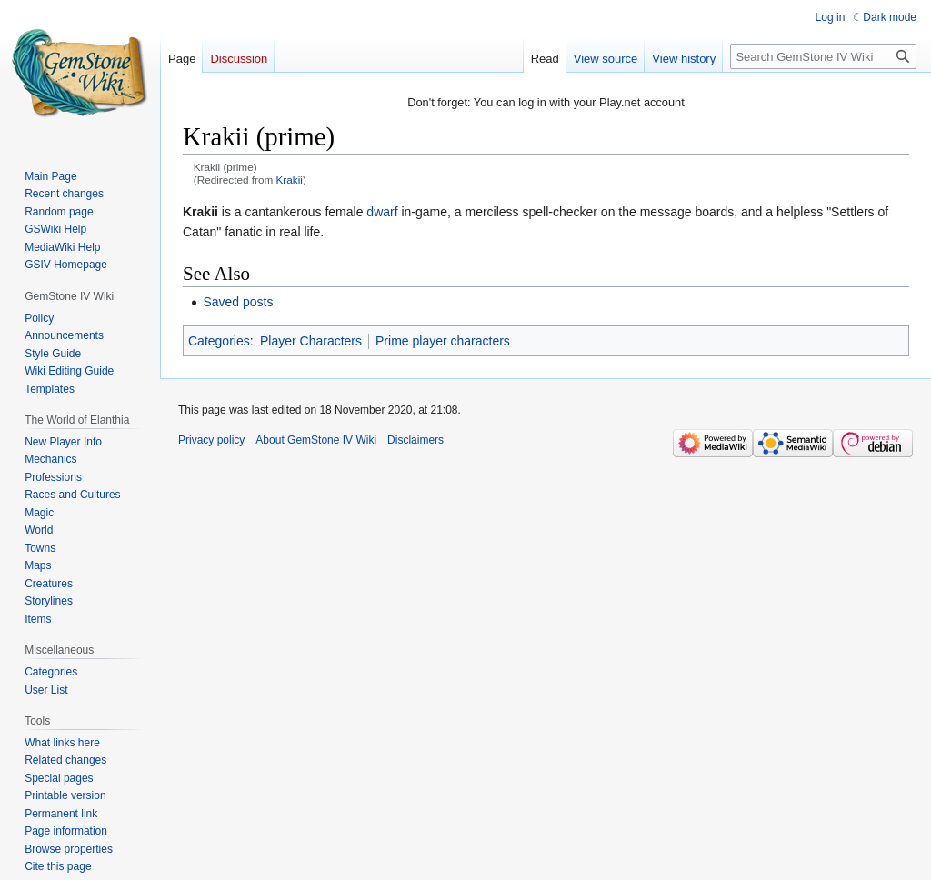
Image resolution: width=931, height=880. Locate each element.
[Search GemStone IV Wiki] (823, 56)
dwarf (381, 212)
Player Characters (311, 341)
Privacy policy (211, 440)
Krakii (289, 179)
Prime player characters (442, 341)
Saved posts (238, 302)
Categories (219, 341)
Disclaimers (415, 440)
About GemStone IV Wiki (315, 440)
